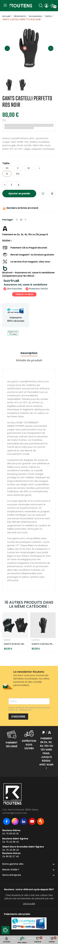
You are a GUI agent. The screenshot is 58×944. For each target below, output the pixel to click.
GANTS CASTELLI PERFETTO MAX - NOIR (43, 644)
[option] (29, 48)
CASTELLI (36, 640)
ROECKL (7, 640)
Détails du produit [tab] (29, 360)
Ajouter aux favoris (43, 193)
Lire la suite (29, 903)
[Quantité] (11, 185)
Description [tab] (29, 353)
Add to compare (52, 193)
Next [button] (50, 48)
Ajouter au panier (19, 193)
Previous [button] (7, 48)
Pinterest (25, 219)
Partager (17, 219)
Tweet (21, 219)
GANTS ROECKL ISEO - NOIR (15, 644)
